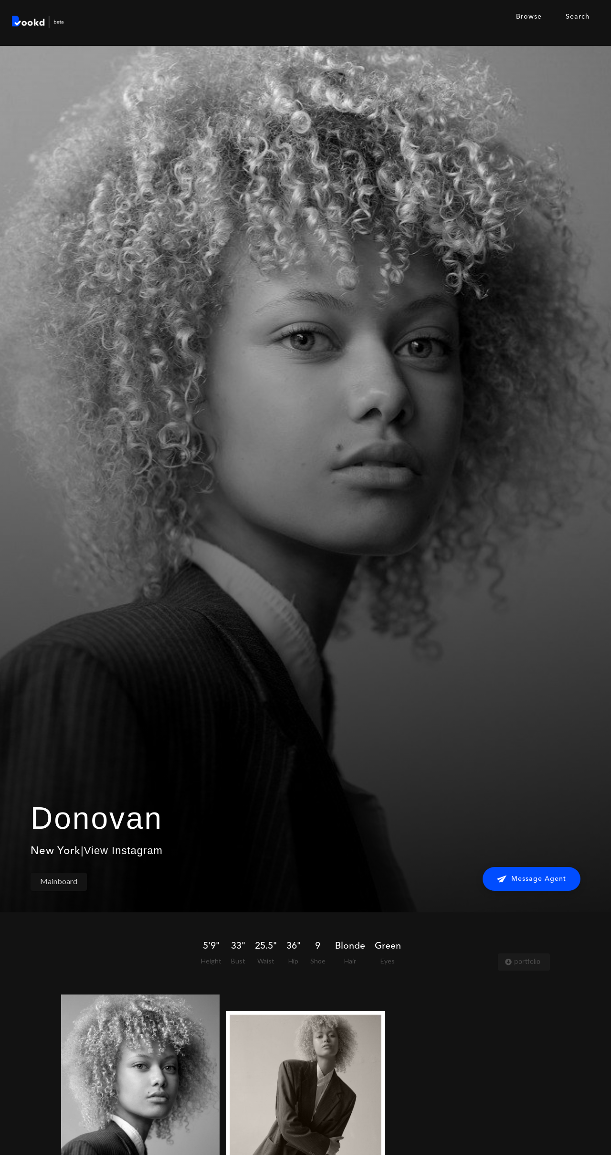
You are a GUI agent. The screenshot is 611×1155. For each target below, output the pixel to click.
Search (578, 16)
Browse (529, 16)
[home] (38, 23)
